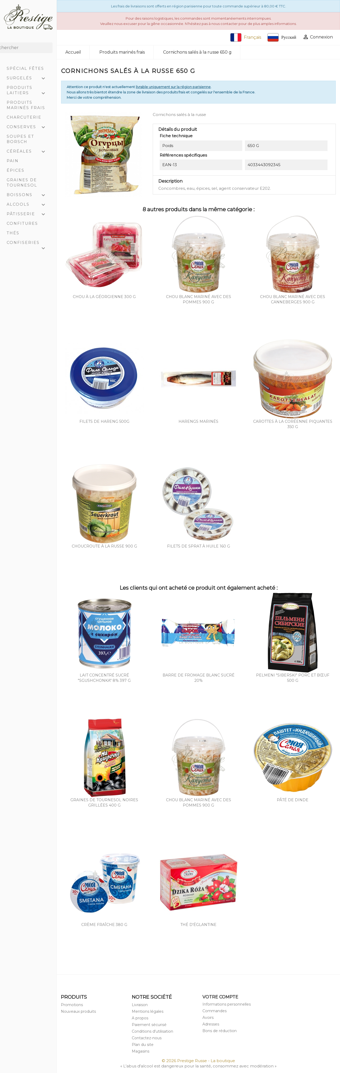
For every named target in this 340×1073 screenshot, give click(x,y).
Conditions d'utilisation (152, 1031)
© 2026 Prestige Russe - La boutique (198, 1060)
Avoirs (208, 1017)
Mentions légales (147, 1011)
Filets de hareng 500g (104, 421)
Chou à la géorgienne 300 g (104, 296)
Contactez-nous (147, 1038)
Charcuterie (24, 117)
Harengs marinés (198, 421)
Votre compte (220, 996)
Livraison (140, 1004)
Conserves (28, 127)
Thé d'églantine (198, 924)
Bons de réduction (219, 1030)
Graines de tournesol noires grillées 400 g (104, 803)
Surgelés (28, 78)
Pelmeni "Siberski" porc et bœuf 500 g (292, 678)
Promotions (72, 1004)
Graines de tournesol (22, 183)
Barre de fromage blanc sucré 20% (199, 678)
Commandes (214, 1011)
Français (245, 37)
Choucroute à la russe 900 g (104, 546)
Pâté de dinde (292, 800)
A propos (140, 1018)
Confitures (22, 223)
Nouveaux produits (78, 1011)
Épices (15, 170)
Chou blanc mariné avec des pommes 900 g (198, 299)
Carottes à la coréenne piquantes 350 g (292, 424)
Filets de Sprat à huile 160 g (198, 546)
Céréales (28, 152)
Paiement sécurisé (149, 1024)
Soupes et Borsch (20, 139)
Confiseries (28, 243)
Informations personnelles (226, 1004)
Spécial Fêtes (25, 68)
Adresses (210, 1024)
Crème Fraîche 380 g (104, 924)
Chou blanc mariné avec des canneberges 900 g (292, 299)
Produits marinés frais (26, 105)
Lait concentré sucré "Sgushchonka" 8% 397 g (104, 678)
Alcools (28, 205)
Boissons (28, 195)
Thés (13, 233)
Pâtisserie (28, 214)
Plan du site (143, 1044)
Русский (281, 37)
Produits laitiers (28, 91)
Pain (13, 160)
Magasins (140, 1051)
